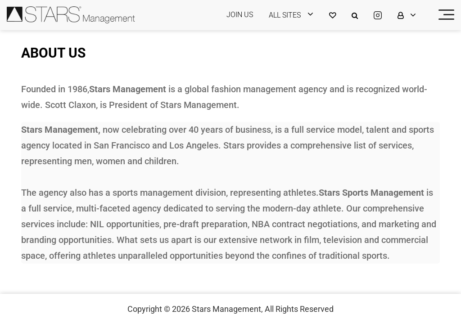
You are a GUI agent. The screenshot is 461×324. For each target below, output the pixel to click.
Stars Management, (227, 309)
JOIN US (239, 14)
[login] (297, 15)
